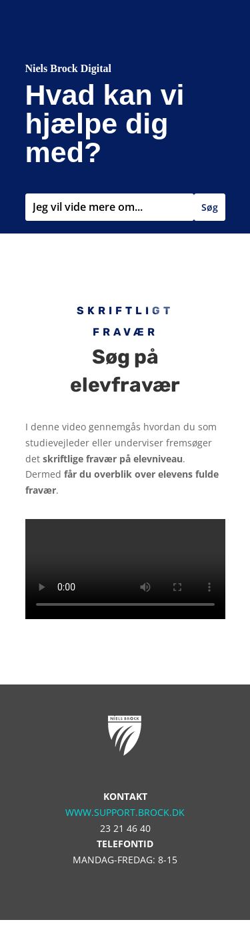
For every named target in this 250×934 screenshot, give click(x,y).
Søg (209, 207)
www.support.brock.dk (125, 812)
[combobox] (109, 207)
